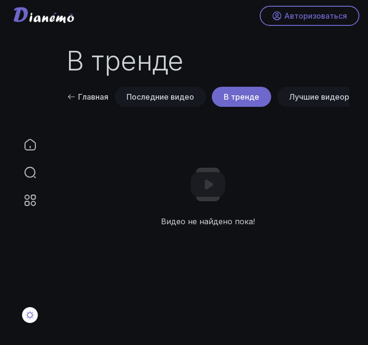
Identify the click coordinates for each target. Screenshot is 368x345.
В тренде (241, 97)
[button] (24, 172)
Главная (87, 97)
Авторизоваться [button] (308, 17)
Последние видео (160, 97)
